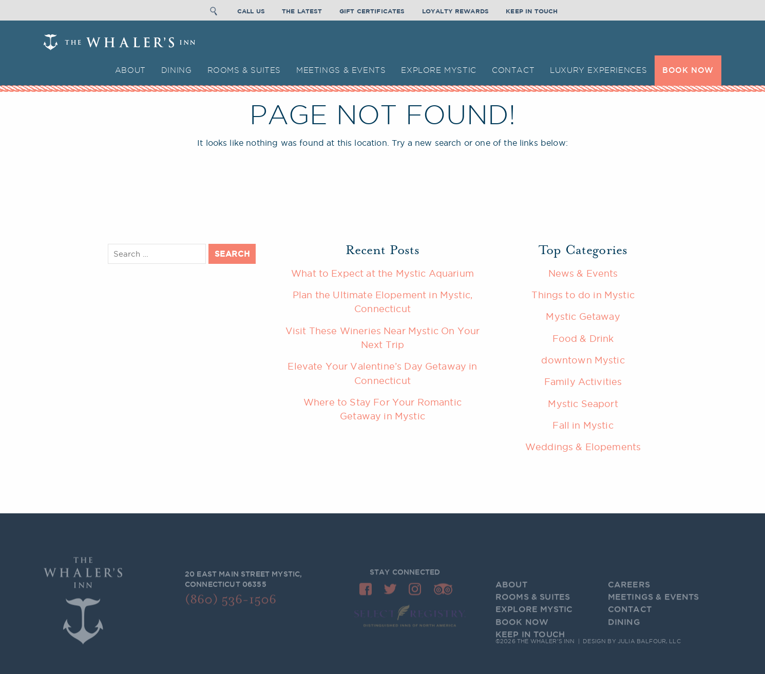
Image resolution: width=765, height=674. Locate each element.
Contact (513, 70)
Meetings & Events (341, 70)
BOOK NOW (688, 70)
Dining (176, 70)
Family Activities (583, 381)
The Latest (302, 9)
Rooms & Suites (244, 70)
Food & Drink (583, 338)
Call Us (251, 9)
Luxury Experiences (598, 70)
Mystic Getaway (583, 316)
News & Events (583, 273)
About (130, 70)
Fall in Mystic (582, 425)
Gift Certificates (372, 9)
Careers (629, 590)
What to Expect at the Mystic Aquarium (382, 273)
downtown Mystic (582, 360)
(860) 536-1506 (230, 602)
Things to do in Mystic (583, 295)
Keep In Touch (532, 9)
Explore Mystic (438, 70)
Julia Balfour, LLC (649, 642)
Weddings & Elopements (583, 446)
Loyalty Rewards (455, 9)
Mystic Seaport (583, 403)
